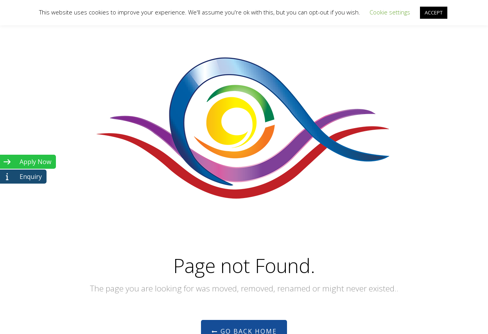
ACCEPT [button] (434, 12)
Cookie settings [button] (390, 12)
